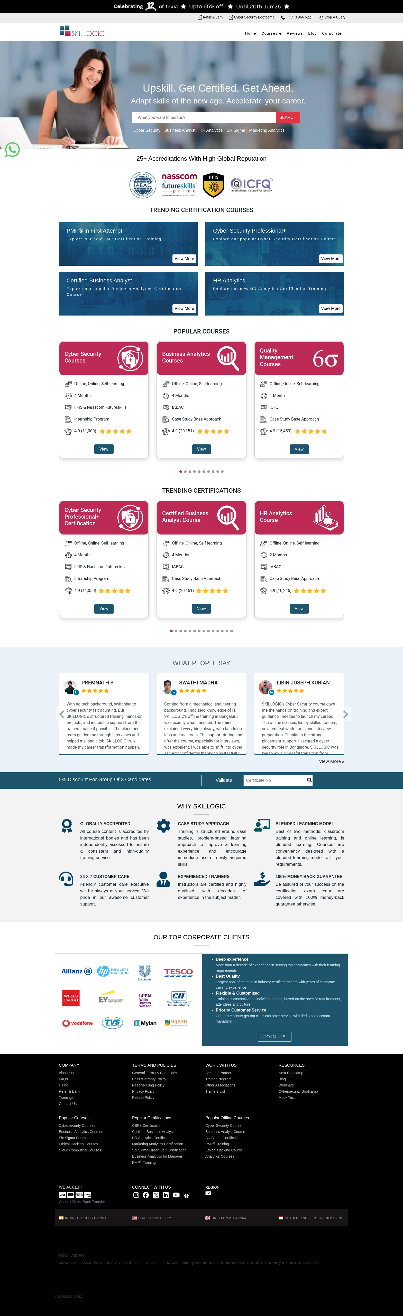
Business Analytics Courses (81, 1132)
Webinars (286, 1085)
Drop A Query (332, 17)
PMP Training (144, 1162)
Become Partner (218, 1073)
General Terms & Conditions (154, 1073)
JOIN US (274, 1036)
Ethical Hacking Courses (78, 1144)
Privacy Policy (143, 1091)
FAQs (63, 1079)
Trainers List (215, 1091)
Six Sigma (236, 130)
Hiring (63, 1085)
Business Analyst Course (225, 1132)
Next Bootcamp (291, 1073)
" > (208, 1193)
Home (250, 33)
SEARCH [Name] (288, 117)
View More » (331, 761)
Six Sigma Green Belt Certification (159, 1150)
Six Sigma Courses (74, 1138)
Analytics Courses (219, 1156)
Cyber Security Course (223, 1125)
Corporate (332, 33)
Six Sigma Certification (223, 1138)
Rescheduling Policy (148, 1085)
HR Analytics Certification (152, 1138)
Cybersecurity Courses (77, 1125)
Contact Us (68, 1104)
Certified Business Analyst (153, 1132)
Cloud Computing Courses (80, 1150)
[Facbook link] (146, 1196)
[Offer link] (201, 6)
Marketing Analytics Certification (157, 1144)
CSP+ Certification (147, 1125)
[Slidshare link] (186, 1196)
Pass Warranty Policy (149, 1079)
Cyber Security (146, 130)
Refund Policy (143, 1097)
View (103, 449)
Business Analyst (179, 130)
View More (184, 258)
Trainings (66, 1097)
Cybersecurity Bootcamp (298, 1091)
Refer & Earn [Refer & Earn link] (210, 17)
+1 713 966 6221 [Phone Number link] (297, 17)
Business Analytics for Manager (157, 1156)
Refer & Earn (69, 1091)
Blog (312, 33)
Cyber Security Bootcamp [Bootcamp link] (252, 17)
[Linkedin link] (166, 1196)
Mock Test (287, 1097)
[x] (156, 1196)
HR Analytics (211, 130)
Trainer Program (218, 1079)
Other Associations (220, 1085)
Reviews (295, 33)
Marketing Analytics (267, 130)
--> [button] (66, 714)
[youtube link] (176, 1196)
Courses (269, 33)
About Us (66, 1073)
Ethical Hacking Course (224, 1150)
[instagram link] (136, 1196)
